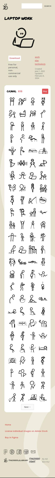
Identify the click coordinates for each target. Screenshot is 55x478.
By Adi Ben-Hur (46, 460)
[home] (4, 6)
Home (8, 424)
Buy (45, 91)
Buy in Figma (11, 437)
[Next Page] (27, 407)
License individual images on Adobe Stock (26, 431)
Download (15, 58)
